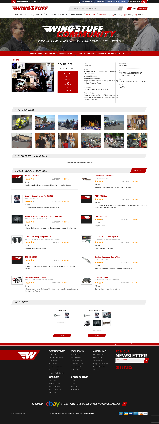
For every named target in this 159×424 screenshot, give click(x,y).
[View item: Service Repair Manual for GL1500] (17, 199)
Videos (73, 383)
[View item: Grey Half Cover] (86, 280)
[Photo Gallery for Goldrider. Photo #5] (114, 122)
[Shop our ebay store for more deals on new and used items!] (79, 404)
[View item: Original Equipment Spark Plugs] (86, 260)
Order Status (97, 357)
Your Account (97, 361)
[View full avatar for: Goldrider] (32, 77)
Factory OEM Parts (77, 370)
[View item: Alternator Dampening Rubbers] (17, 240)
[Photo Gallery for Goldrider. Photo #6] (137, 122)
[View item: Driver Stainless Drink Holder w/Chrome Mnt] (17, 219)
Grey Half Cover (101, 277)
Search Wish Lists (77, 364)
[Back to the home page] (29, 8)
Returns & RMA (54, 370)
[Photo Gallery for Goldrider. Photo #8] (45, 140)
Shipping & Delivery (55, 367)
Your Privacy (53, 364)
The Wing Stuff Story (56, 357)
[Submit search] (120, 8)
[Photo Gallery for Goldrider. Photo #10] (91, 140)
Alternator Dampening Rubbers (38, 237)
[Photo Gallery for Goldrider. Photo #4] (91, 122)
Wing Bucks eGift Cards (101, 364)
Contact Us (52, 354)
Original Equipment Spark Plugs (107, 257)
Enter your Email (122, 359)
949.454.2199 (89, 413)
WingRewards (75, 354)
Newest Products (99, 367)
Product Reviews (76, 361)
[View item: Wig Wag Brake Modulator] (17, 280)
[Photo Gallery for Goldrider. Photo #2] (45, 122)
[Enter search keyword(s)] (94, 8)
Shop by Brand (76, 367)
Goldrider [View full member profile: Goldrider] (65, 179)
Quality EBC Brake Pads (104, 176)
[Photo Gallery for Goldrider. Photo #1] (21, 122)
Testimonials (75, 389)
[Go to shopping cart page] (135, 8)
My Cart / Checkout (100, 354)
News (73, 380)
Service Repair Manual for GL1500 (39, 196)
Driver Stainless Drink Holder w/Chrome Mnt (43, 216)
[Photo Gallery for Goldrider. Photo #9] (68, 140)
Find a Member (76, 357)
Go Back (15, 60)
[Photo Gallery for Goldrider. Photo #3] (68, 122)
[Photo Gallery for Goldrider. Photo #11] (114, 140)
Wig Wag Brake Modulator (36, 277)
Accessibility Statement (56, 373)
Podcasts (74, 386)
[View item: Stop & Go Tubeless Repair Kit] (86, 240)
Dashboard (52, 380)
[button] (129, 8)
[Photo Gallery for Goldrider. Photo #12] (137, 140)
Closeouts (96, 370)
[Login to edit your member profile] (49, 53)
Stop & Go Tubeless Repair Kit (107, 237)
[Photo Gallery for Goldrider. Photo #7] (21, 140)
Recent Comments (55, 389)
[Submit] (146, 360)
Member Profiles (54, 383)
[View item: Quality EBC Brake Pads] (86, 179)
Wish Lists (52, 393)
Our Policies (53, 361)
